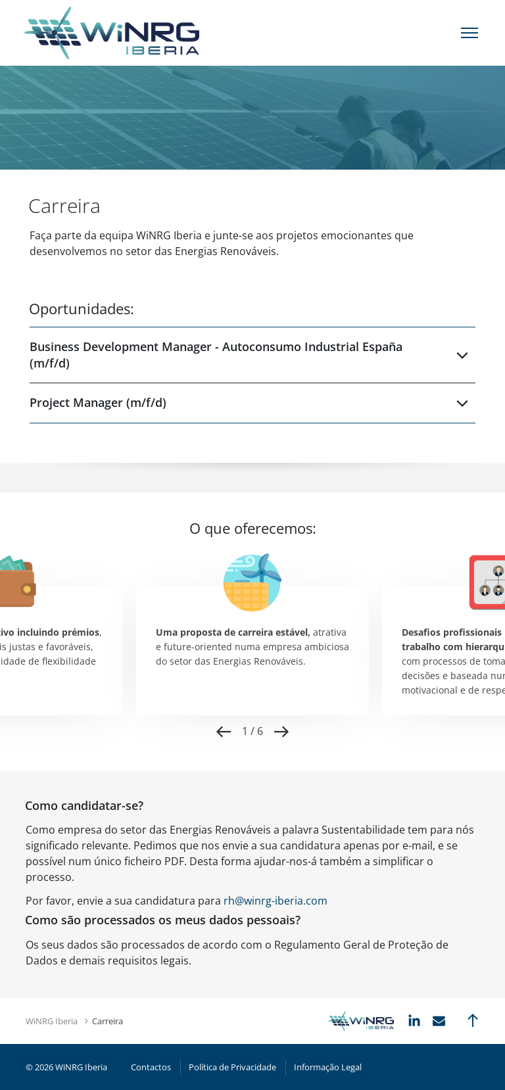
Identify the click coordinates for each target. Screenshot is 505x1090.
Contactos (151, 1067)
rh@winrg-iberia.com (275, 900)
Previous (223, 732)
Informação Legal (328, 1067)
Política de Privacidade (232, 1067)
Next (281, 732)
